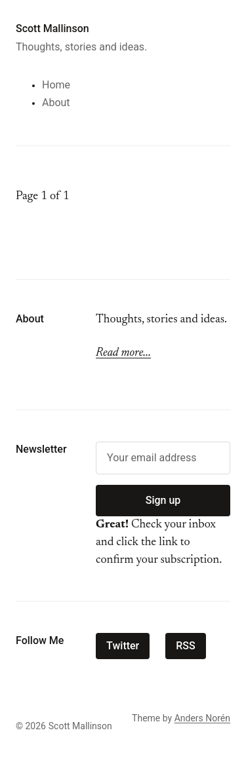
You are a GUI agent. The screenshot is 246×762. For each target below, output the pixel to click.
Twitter (122, 645)
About (56, 102)
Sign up (163, 500)
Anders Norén (202, 718)
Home (56, 85)
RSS (185, 645)
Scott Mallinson (52, 28)
